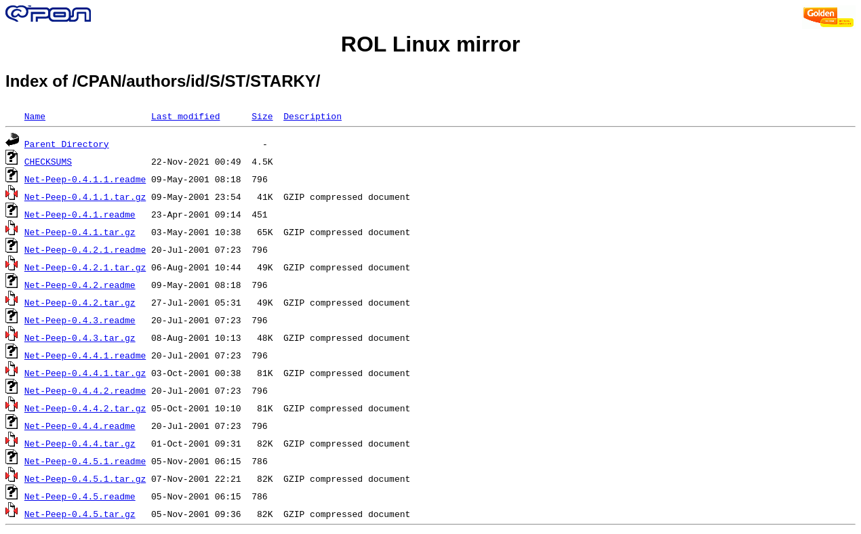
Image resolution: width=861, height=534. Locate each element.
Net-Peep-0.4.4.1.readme (85, 355)
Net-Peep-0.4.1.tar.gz (80, 232)
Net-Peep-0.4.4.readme (80, 425)
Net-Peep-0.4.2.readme (80, 285)
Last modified (185, 116)
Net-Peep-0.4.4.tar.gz (80, 443)
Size (262, 116)
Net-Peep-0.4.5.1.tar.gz (85, 478)
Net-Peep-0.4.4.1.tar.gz (85, 373)
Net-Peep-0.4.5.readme (80, 496)
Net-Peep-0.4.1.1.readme (85, 179)
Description (312, 116)
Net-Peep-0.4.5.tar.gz (80, 514)
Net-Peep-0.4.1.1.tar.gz (85, 196)
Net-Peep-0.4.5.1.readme (85, 461)
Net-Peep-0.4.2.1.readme (85, 249)
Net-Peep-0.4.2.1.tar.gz (85, 267)
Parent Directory (66, 144)
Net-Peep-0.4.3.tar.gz (80, 337)
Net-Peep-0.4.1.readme (80, 214)
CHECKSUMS (48, 161)
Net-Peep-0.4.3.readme (80, 320)
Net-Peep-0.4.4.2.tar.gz (85, 408)
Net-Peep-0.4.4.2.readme (85, 390)
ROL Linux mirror (430, 44)
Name (34, 116)
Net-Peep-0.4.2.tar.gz (80, 302)
